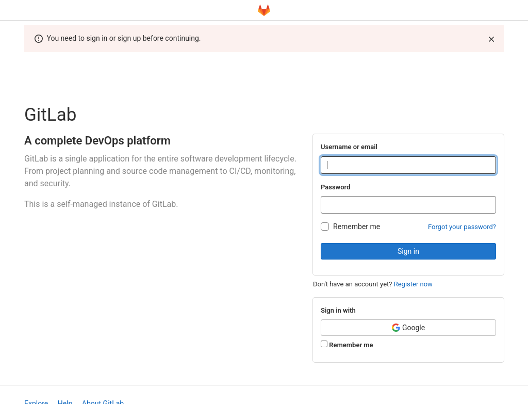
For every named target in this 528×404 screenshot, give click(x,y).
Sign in (408, 251)
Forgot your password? (462, 227)
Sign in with (338, 310)
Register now (413, 284)
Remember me (356, 226)
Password (335, 187)
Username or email (349, 147)
